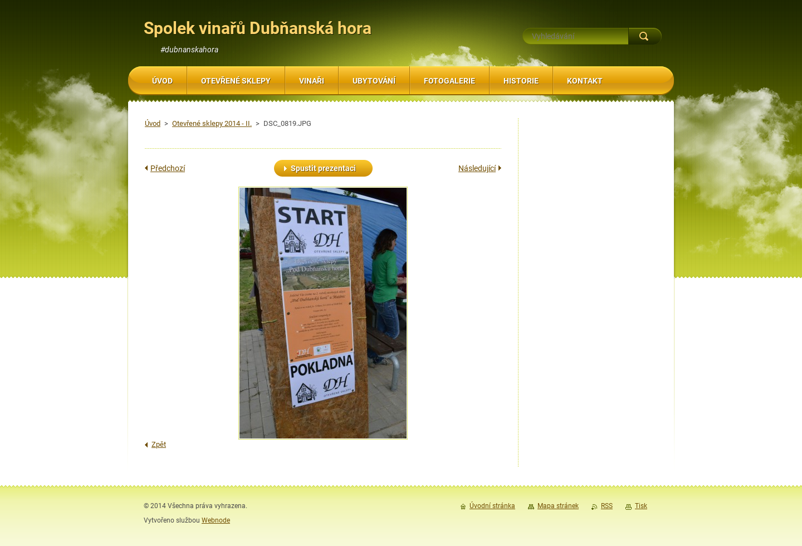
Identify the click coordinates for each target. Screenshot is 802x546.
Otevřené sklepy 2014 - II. (212, 123)
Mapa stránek (558, 506)
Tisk (641, 506)
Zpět (158, 444)
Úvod (152, 123)
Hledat (645, 36)
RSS (607, 506)
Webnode (216, 520)
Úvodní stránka (492, 506)
